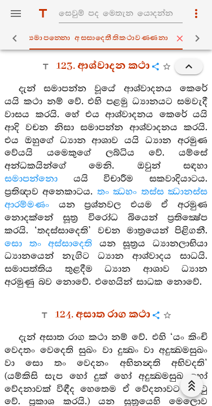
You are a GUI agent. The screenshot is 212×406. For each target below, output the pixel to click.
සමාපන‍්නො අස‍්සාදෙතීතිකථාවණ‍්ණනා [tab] (108, 38)
